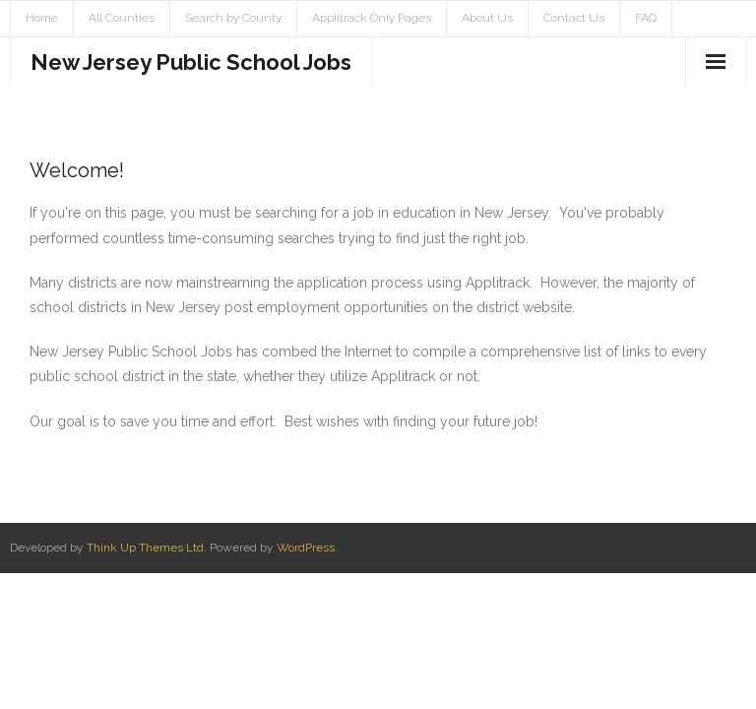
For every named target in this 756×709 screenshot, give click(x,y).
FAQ (646, 18)
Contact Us (573, 18)
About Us (487, 18)
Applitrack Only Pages (371, 18)
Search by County (233, 18)
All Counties (122, 18)
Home (42, 18)
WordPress (306, 547)
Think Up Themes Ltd (145, 547)
